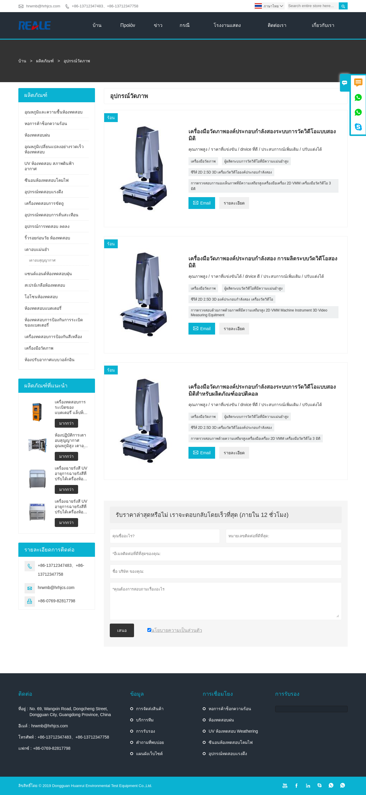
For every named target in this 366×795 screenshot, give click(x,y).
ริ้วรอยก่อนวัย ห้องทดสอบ (47, 238)
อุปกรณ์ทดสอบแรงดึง (44, 191)
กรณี (185, 25)
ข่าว (158, 25)
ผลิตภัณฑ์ (45, 61)
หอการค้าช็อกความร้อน (46, 123)
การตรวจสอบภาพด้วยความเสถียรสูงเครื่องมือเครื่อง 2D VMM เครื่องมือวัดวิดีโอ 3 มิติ (255, 439)
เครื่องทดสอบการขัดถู (44, 203)
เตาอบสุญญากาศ (42, 260)
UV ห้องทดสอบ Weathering (233, 731)
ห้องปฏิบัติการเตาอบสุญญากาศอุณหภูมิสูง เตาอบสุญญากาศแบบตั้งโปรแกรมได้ (71, 440)
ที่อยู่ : (23, 708)
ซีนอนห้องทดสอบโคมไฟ (47, 180)
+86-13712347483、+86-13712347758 (105, 6)
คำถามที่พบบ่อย (150, 742)
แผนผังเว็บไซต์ (149, 753)
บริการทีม (145, 720)
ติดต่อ (25, 694)
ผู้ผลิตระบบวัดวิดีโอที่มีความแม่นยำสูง (253, 288)
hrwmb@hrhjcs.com (43, 6)
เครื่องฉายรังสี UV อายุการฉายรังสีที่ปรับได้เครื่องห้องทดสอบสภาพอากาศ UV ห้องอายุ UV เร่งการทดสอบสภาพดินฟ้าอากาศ (71, 473)
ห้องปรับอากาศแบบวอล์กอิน (50, 359)
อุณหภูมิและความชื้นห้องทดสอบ (54, 112)
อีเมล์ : (24, 725)
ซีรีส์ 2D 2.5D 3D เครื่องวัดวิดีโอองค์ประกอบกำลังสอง (231, 172)
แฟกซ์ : (25, 748)
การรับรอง (145, 731)
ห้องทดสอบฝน (37, 135)
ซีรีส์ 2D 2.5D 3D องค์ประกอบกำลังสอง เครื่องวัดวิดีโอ (232, 299)
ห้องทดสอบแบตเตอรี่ (43, 308)
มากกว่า (66, 423)
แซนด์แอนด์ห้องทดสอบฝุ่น (48, 273)
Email (202, 202)
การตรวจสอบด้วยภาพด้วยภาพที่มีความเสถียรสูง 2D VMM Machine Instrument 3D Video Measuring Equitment (259, 312)
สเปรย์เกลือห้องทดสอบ (45, 285)
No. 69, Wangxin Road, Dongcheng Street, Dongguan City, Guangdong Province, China (70, 711)
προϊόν (127, 25)
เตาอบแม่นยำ (37, 249)
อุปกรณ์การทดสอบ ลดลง (47, 226)
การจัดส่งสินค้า (150, 708)
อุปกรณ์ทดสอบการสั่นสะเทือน (51, 214)
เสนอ (122, 630)
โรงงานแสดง (227, 25)
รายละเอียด (234, 203)
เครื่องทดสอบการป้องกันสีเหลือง (53, 336)
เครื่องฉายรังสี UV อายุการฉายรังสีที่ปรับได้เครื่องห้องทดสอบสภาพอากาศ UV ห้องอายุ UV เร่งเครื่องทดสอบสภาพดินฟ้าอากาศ (71, 507)
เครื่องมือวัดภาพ (203, 161)
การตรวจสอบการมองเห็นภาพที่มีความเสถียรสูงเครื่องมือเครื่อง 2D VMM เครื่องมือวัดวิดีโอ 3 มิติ (261, 186)
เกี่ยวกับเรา (323, 25)
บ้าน (97, 25)
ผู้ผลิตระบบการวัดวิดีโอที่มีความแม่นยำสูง (256, 161)
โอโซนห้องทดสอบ (41, 296)
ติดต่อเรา (277, 25)
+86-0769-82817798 (56, 600)
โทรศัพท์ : (27, 737)
